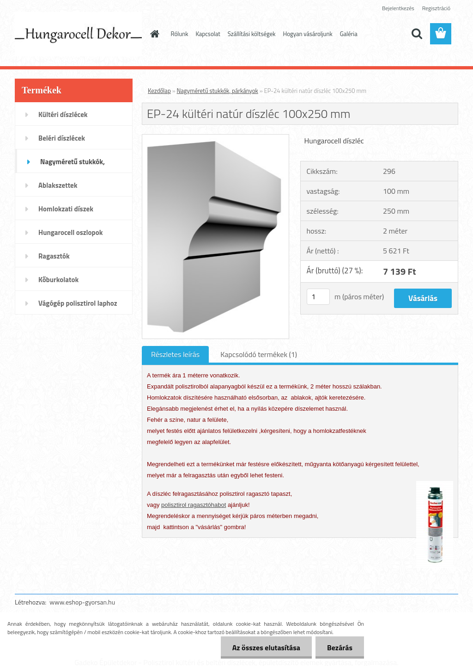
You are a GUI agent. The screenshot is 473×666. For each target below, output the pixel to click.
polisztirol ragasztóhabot (193, 504)
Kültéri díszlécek (63, 114)
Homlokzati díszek (65, 209)
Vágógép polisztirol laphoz (77, 303)
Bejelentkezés (398, 8)
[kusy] (318, 297)
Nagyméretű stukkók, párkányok (72, 164)
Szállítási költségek (252, 33)
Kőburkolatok (58, 279)
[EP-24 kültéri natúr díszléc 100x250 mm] (215, 138)
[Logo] (78, 34)
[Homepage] (153, 33)
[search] (416, 33)
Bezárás (339, 647)
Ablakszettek (57, 185)
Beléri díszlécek (61, 138)
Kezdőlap (159, 90)
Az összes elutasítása (266, 647)
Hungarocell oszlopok (70, 232)
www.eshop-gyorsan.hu (82, 602)
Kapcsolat (207, 33)
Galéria (349, 33)
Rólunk (179, 33)
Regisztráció (436, 8)
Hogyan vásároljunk (308, 33)
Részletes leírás (175, 354)
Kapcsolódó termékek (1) (258, 354)
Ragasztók (54, 256)
